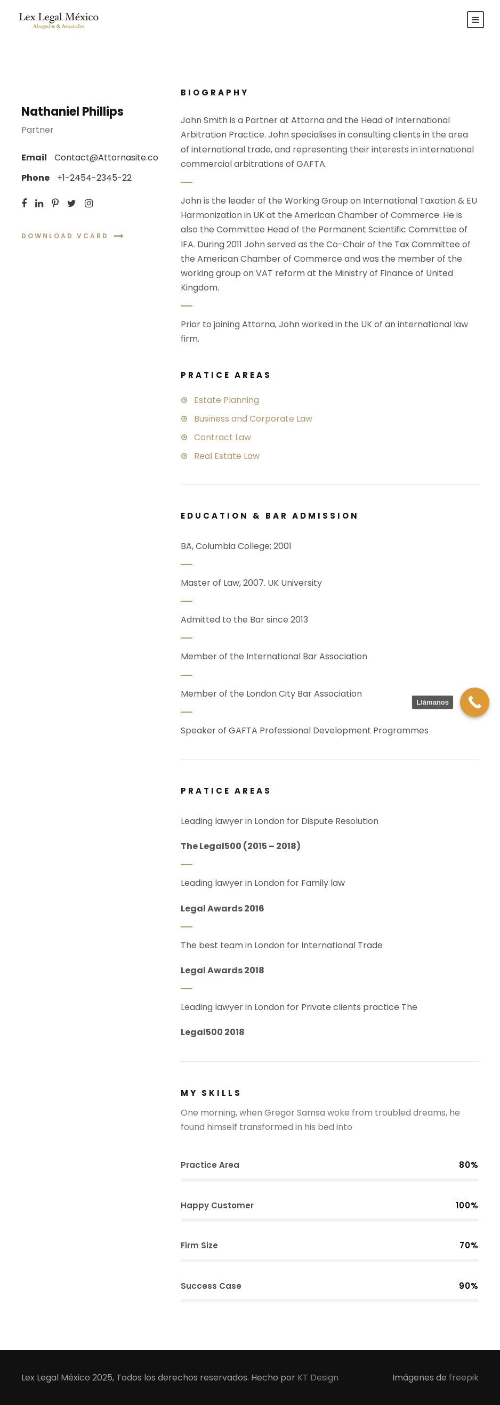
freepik (464, 1377)
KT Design (317, 1377)
